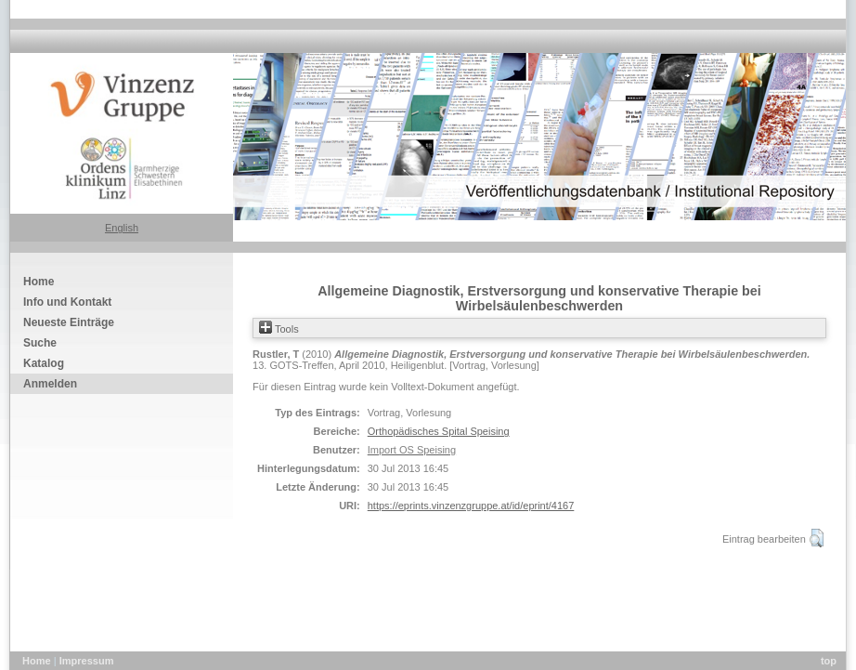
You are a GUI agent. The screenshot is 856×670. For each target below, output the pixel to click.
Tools (279, 329)
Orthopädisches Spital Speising (439, 431)
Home (38, 660)
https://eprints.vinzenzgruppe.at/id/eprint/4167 (471, 505)
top (829, 660)
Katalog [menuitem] (43, 363)
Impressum (86, 660)
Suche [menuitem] (40, 342)
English (121, 227)
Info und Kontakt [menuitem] (67, 302)
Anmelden (50, 383)
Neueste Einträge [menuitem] (68, 322)
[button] (817, 538)
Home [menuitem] (38, 281)
